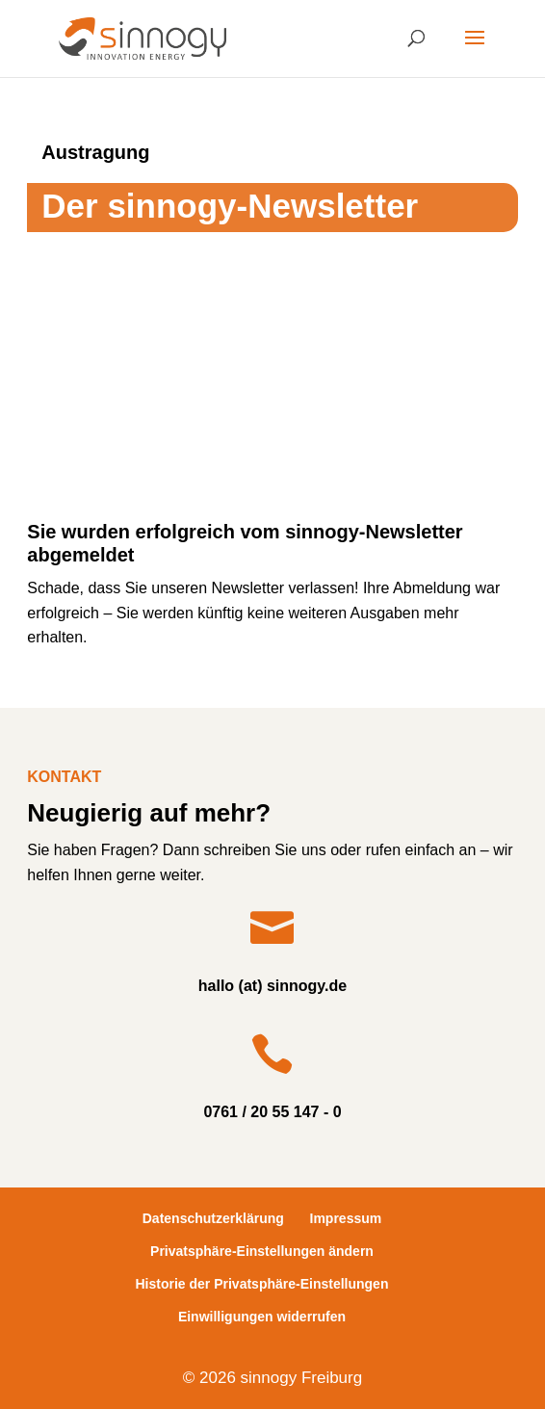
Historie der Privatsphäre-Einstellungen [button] (262, 1284)
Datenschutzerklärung (213, 1218)
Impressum (346, 1218)
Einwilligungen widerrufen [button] (262, 1316)
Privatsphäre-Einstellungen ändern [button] (262, 1251)
